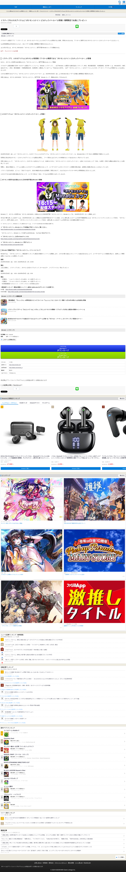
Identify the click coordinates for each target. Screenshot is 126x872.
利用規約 (45, 862)
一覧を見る (122, 398)
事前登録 (57, 15)
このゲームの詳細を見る (9, 339)
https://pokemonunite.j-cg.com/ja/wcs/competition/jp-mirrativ (18, 229)
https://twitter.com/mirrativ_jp (15, 367)
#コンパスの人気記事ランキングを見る (10, 676)
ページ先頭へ (121, 857)
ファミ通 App (6, 2)
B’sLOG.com (87, 862)
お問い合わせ (38, 862)
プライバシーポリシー (61, 862)
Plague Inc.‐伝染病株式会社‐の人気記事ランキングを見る (14, 689)
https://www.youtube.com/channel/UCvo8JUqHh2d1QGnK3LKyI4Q (20, 239)
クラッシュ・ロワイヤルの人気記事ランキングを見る (13, 722)
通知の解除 (71, 862)
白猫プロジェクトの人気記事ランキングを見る (12, 716)
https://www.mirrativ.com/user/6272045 (12, 244)
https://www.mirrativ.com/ (15, 364)
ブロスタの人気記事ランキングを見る (10, 696)
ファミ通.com (79, 862)
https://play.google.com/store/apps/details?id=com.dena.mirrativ (26, 291)
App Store (63, 348)
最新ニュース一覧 (33, 11)
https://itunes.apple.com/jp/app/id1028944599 (19, 289)
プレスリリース (44, 11)
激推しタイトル (66, 15)
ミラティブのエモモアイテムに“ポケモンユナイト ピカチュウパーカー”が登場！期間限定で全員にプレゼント (77, 11)
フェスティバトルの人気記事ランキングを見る (12, 709)
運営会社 (51, 862)
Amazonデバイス (34, 403)
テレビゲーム (46, 403)
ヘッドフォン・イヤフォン (9, 403)
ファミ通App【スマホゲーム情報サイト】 (17, 11)
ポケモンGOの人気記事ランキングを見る (11, 702)
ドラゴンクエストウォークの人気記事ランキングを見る (14, 682)
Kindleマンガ (23, 403)
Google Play (63, 355)
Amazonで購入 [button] (25, 468)
